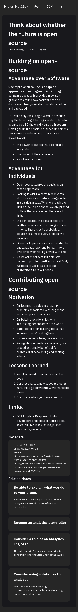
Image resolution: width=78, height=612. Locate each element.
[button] (71, 7)
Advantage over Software (38, 78)
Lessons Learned (28, 365)
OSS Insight (24, 416)
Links (15, 407)
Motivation (21, 297)
